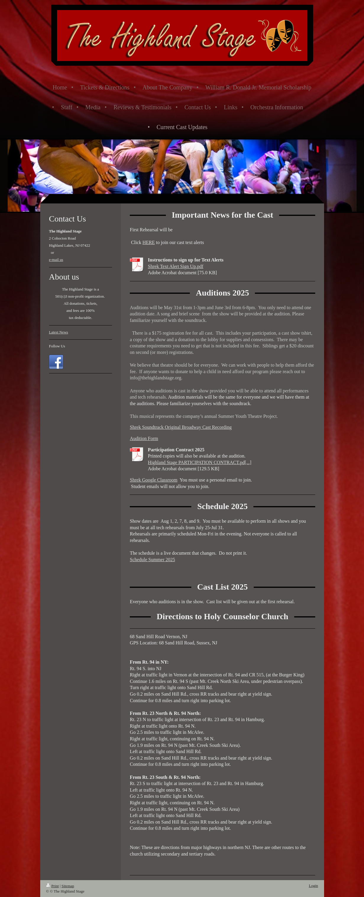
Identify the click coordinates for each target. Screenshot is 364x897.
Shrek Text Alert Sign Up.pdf (175, 266)
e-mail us (56, 259)
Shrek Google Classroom (153, 479)
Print (52, 886)
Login (313, 885)
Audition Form (144, 438)
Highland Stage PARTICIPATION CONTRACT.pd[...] (199, 462)
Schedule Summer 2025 (152, 559)
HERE (149, 242)
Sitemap (68, 886)
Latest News (58, 332)
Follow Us (57, 346)
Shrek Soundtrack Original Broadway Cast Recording (181, 427)
